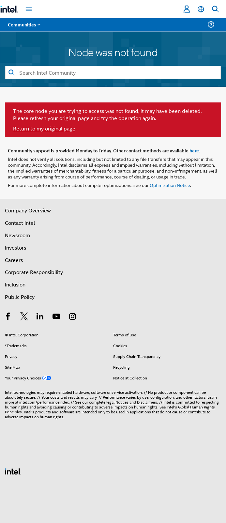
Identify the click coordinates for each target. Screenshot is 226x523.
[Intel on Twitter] (24, 317)
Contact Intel (20, 222)
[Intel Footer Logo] (13, 470)
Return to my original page (44, 128)
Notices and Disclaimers (136, 402)
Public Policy (20, 296)
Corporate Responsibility (34, 272)
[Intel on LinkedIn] (40, 317)
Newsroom (17, 235)
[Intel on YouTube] (56, 317)
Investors (15, 247)
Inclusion (15, 284)
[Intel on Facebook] (7, 317)
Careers (14, 260)
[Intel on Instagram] (72, 317)
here (194, 150)
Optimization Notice (170, 184)
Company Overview (28, 210)
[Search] (113, 72)
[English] (201, 9)
